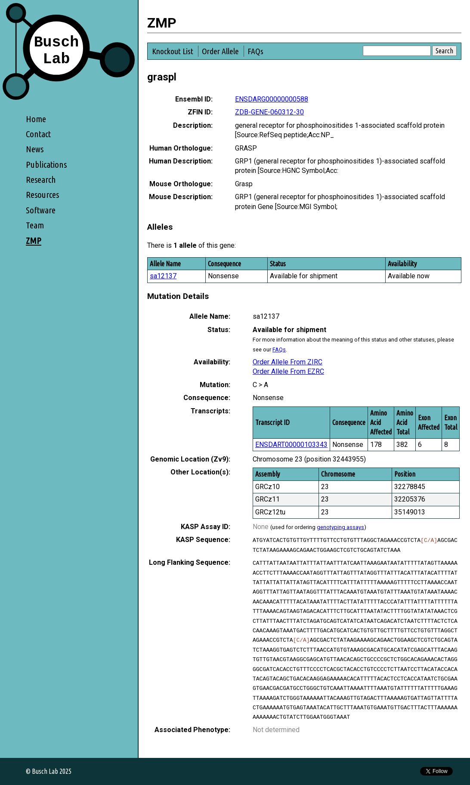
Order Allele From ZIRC (287, 362)
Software (41, 210)
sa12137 (163, 276)
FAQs (255, 51)
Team (35, 225)
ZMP (33, 241)
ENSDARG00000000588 (271, 99)
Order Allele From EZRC (288, 371)
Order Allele (220, 51)
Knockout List (172, 51)
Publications (46, 164)
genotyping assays (340, 527)
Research (41, 180)
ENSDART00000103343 (291, 444)
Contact (38, 134)
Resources (42, 195)
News (34, 149)
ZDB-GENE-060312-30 (269, 112)
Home (36, 119)
